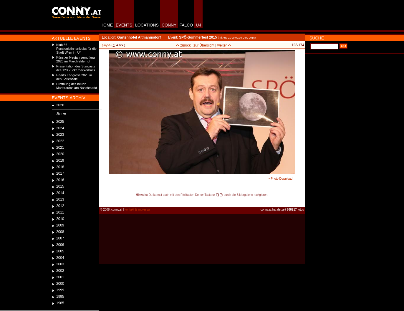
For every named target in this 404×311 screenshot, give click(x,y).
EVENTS (124, 25)
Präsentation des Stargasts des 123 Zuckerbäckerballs (75, 68)
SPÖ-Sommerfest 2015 (198, 37)
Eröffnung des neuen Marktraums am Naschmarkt (76, 86)
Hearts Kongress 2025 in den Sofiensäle (74, 77)
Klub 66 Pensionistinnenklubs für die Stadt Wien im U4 (76, 48)
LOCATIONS (147, 25)
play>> (106, 45)
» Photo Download (280, 178)
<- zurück (183, 45)
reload (104, 200)
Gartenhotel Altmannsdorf (139, 37)
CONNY (169, 25)
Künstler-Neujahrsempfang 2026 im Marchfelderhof (75, 59)
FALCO (186, 25)
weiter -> (224, 45)
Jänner (61, 113)
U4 (198, 25)
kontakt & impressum (138, 209)
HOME (106, 25)
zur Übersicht (203, 45)
